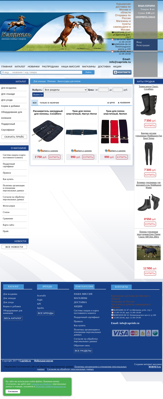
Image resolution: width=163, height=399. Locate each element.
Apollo (40, 308)
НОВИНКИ (34, 66)
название (125, 102)
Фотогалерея (9, 206)
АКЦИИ (117, 66)
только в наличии (49, 102)
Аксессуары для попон (68, 81)
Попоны (51, 81)
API (39, 304)
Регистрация (142, 45)
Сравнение (8, 218)
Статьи (6, 212)
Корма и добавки (10, 106)
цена (112, 102)
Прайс (6, 231)
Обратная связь (82, 345)
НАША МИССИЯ (70, 66)
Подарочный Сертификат (8, 127)
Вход (139, 42)
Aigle (40, 300)
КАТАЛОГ (20, 66)
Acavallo (41, 295)
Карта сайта (8, 225)
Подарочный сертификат (9, 165)
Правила (7, 173)
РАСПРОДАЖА (50, 66)
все (35, 102)
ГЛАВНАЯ (6, 66)
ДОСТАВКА (104, 66)
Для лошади (8, 94)
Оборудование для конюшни (11, 115)
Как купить (8, 179)
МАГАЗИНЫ (88, 66)
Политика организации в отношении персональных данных (13, 188)
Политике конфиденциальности (51, 386)
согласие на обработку (41, 384)
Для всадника (8, 88)
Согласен (13, 391)
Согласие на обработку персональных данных (13, 198)
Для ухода (7, 100)
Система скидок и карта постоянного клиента (14, 156)
